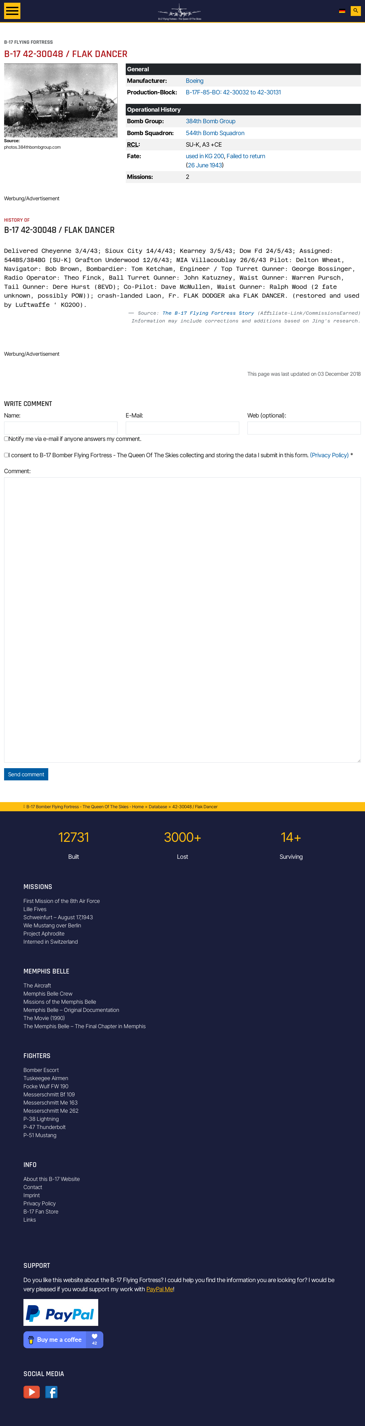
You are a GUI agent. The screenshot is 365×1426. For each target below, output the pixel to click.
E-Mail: (134, 415)
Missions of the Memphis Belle (59, 1001)
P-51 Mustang (39, 1135)
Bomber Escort (41, 1070)
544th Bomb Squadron (215, 132)
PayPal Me (159, 1289)
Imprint (31, 1195)
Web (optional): (266, 415)
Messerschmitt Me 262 (51, 1110)
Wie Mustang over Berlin (52, 925)
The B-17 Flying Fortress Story (208, 313)
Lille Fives (35, 909)
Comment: (17, 471)
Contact (32, 1187)
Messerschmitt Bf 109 (49, 1094)
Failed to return (246, 156)
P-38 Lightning (41, 1118)
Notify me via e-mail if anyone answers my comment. (72, 438)
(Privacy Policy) (329, 455)
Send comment (26, 774)
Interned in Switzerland (50, 941)
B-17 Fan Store (40, 1211)
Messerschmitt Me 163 (50, 1102)
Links (29, 1219)
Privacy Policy (39, 1203)
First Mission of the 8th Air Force (61, 900)
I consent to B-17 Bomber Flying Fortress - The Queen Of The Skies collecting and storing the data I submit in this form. (178, 455)
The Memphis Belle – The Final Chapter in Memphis (84, 1026)
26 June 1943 (205, 165)
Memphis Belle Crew (47, 993)
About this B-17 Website (51, 1178)
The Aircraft (37, 985)
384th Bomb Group (211, 121)
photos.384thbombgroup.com (32, 147)
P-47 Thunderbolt (44, 1127)
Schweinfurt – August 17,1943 (58, 917)
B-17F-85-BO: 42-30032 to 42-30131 (233, 92)
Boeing (195, 80)
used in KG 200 (205, 156)
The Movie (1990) (44, 1018)
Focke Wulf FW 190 (45, 1086)
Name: (12, 415)
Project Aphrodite (44, 933)
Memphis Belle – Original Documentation (71, 1009)
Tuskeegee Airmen (45, 1078)
